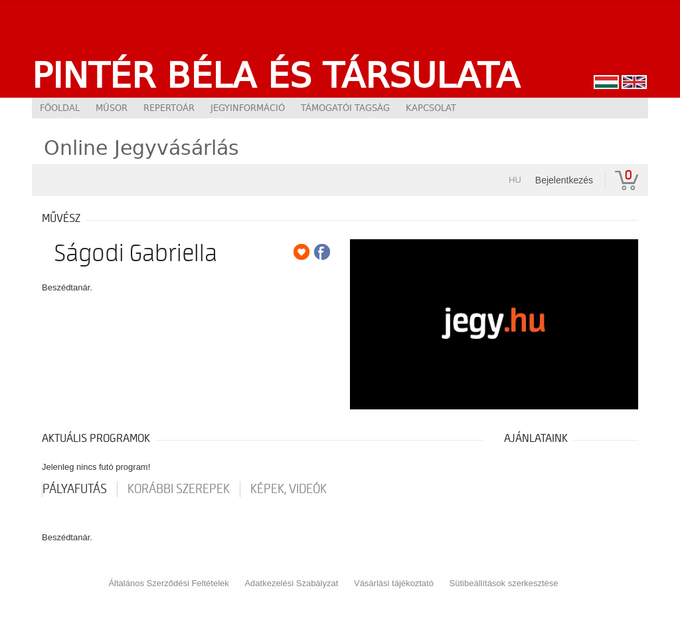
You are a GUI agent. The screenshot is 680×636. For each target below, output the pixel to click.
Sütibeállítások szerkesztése (504, 583)
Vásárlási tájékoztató (394, 583)
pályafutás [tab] (74, 489)
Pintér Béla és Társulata (276, 75)
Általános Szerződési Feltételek (168, 583)
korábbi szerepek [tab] (179, 489)
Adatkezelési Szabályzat (291, 583)
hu (515, 180)
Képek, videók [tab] (288, 489)
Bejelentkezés (564, 180)
